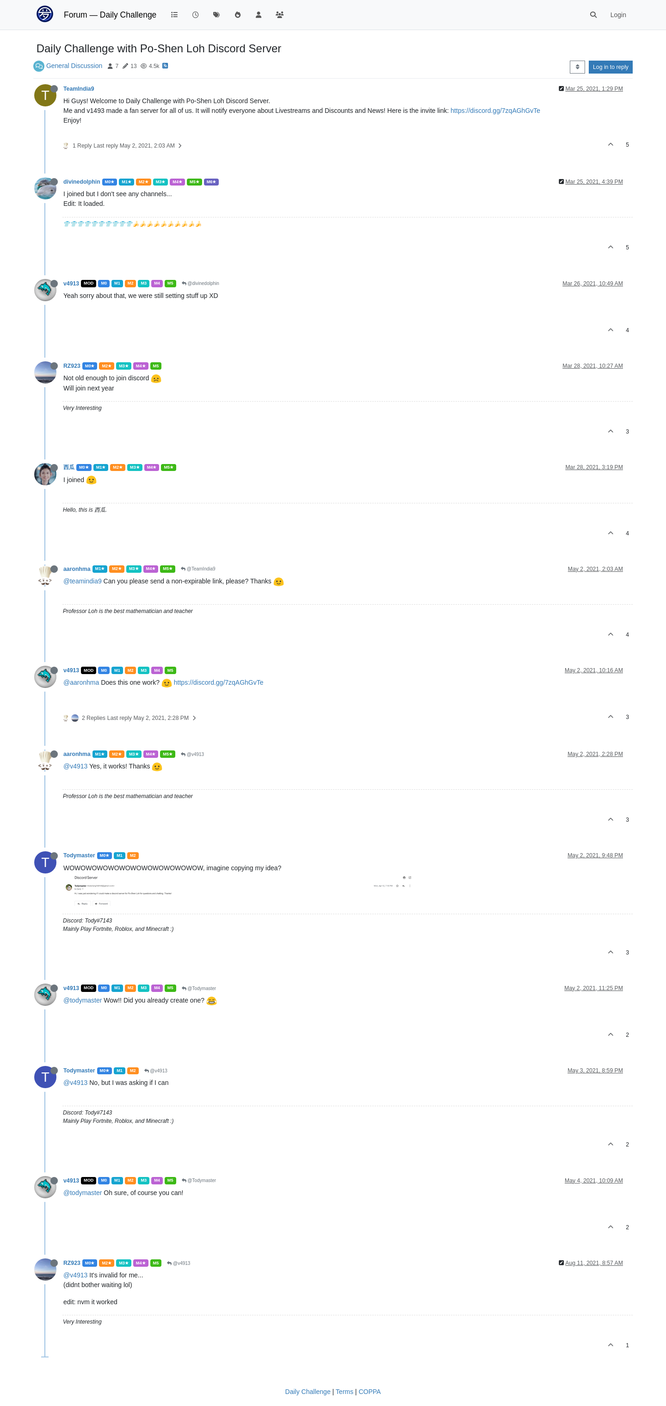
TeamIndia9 (78, 89)
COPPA (369, 1391)
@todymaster (82, 1000)
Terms (344, 1391)
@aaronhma (81, 682)
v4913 (71, 283)
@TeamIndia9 (198, 568)
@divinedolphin (200, 283)
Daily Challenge (308, 1391)
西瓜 (68, 467)
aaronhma (77, 569)
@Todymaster (199, 988)
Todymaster (79, 855)
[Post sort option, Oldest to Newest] (577, 67)
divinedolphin (81, 182)
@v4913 (192, 754)
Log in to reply (611, 67)
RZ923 (71, 366)
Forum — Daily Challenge (110, 14)
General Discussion (74, 65)
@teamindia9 (82, 581)
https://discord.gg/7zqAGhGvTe (495, 110)
